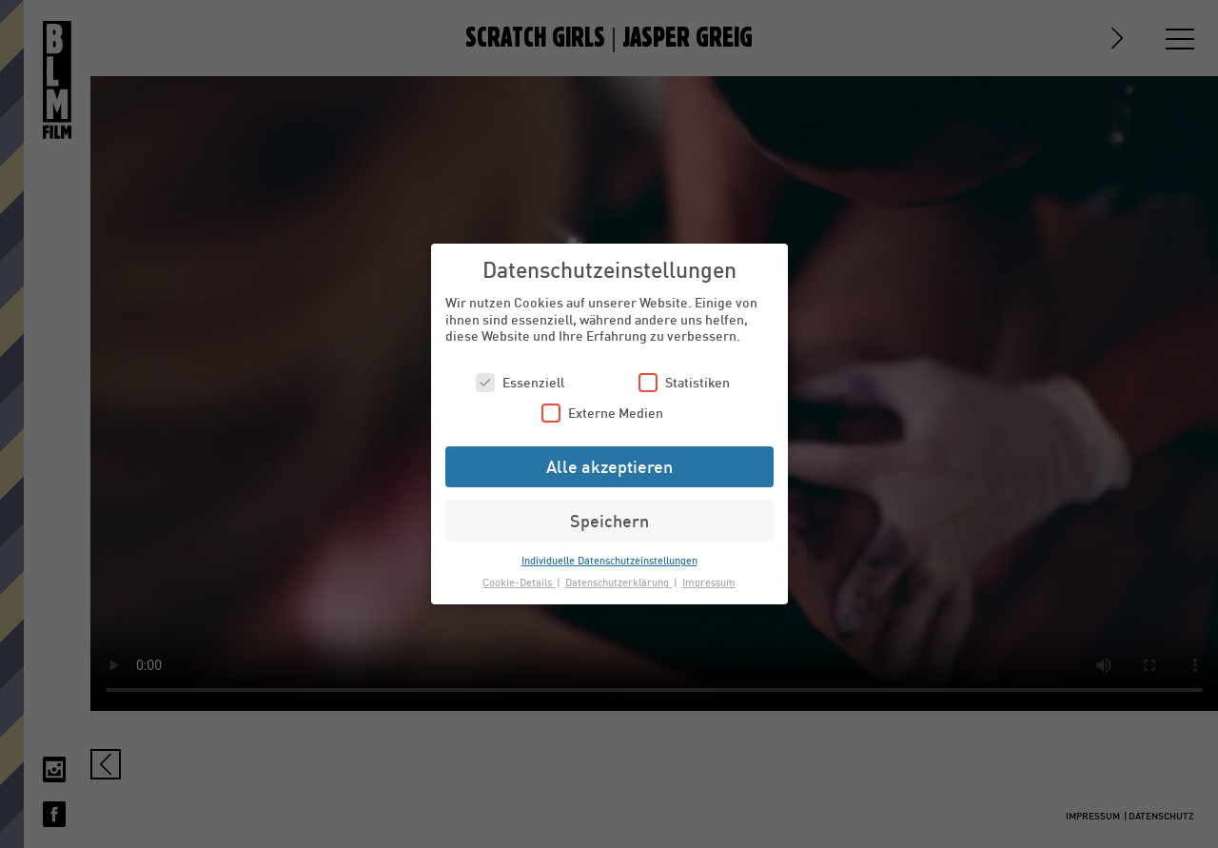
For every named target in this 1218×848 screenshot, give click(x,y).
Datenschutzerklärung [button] (618, 582)
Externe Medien (602, 413)
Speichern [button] (609, 520)
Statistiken (684, 382)
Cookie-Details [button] (518, 582)
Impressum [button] (709, 582)
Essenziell (520, 382)
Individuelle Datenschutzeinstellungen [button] (609, 560)
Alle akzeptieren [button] (609, 466)
